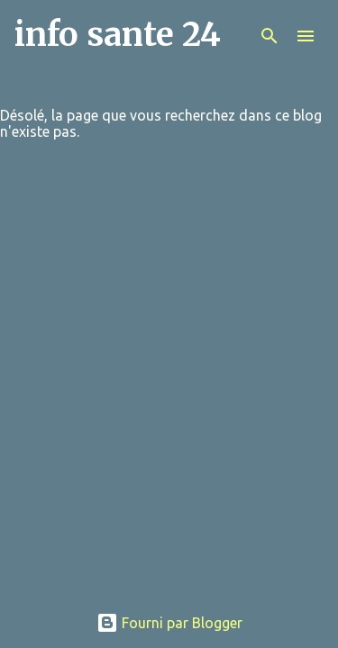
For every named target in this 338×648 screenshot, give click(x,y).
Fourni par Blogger (169, 623)
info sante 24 (117, 34)
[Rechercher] (269, 36)
